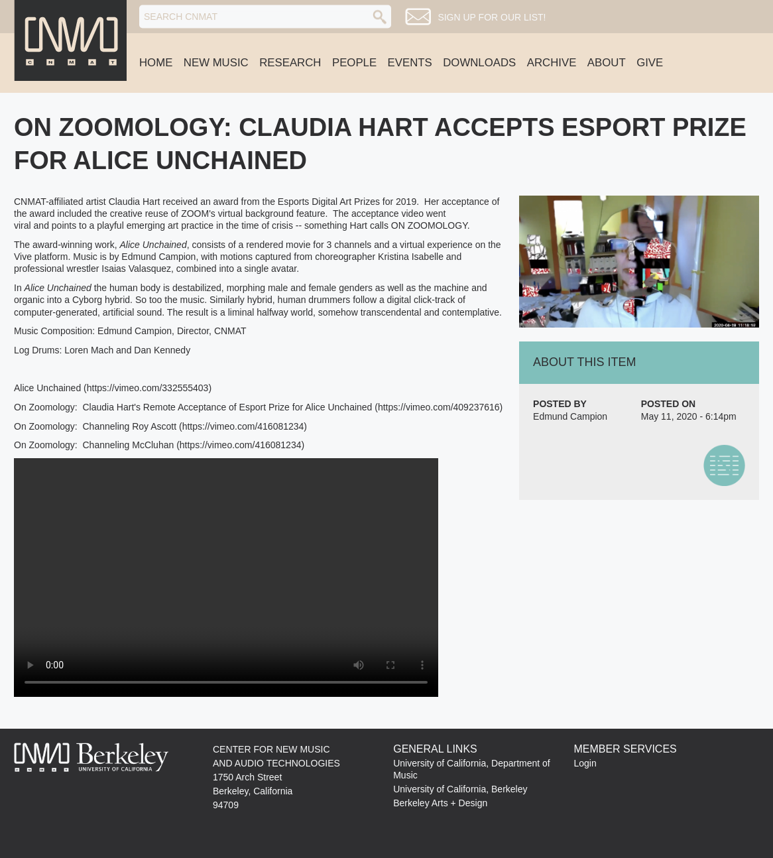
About (606, 62)
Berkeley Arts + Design (440, 803)
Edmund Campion (570, 416)
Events (410, 62)
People (354, 62)
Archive (552, 62)
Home (155, 62)
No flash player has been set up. (226, 577)
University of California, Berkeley (460, 789)
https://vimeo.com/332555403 (148, 388)
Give (649, 62)
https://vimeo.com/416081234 (243, 426)
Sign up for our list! (492, 17)
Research (290, 62)
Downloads (479, 62)
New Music (216, 62)
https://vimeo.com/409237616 (439, 407)
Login (584, 763)
